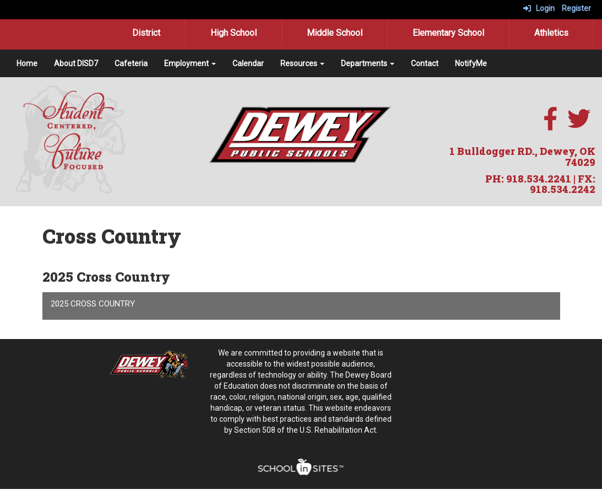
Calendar (248, 63)
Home (27, 63)
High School (233, 33)
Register (576, 8)
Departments (367, 63)
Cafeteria (131, 63)
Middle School (334, 33)
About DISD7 (76, 63)
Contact (424, 63)
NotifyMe (471, 63)
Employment (190, 63)
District (146, 33)
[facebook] (550, 124)
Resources (302, 63)
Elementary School (448, 33)
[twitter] (578, 124)
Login (539, 8)
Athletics (551, 33)
